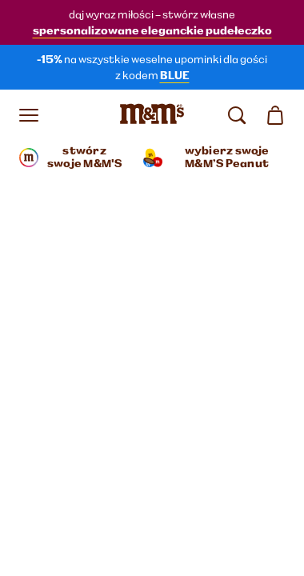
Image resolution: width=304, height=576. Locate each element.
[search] (237, 115)
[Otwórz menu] (29, 115)
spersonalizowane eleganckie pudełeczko (152, 30)
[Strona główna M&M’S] (152, 115)
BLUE (175, 75)
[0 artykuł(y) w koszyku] (275, 115)
